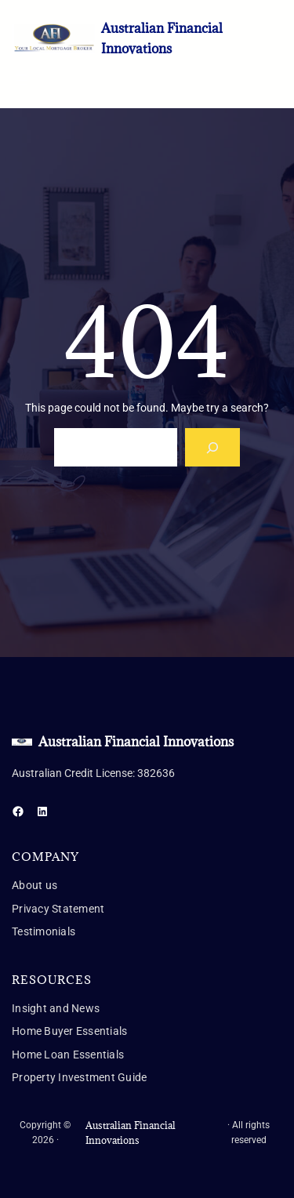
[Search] (213, 447)
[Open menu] (21, 80)
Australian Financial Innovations (136, 741)
